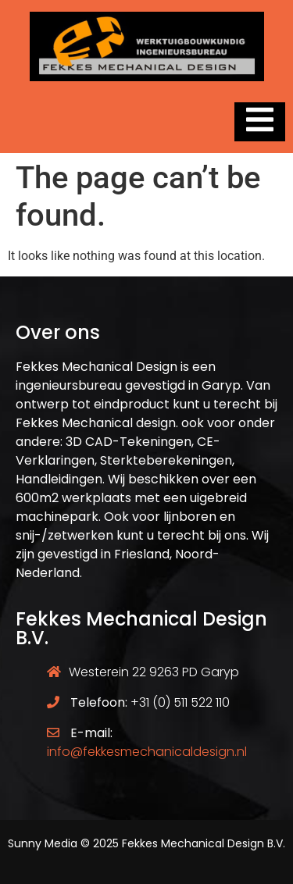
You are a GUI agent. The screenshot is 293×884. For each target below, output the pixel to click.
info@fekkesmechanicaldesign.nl (147, 752)
